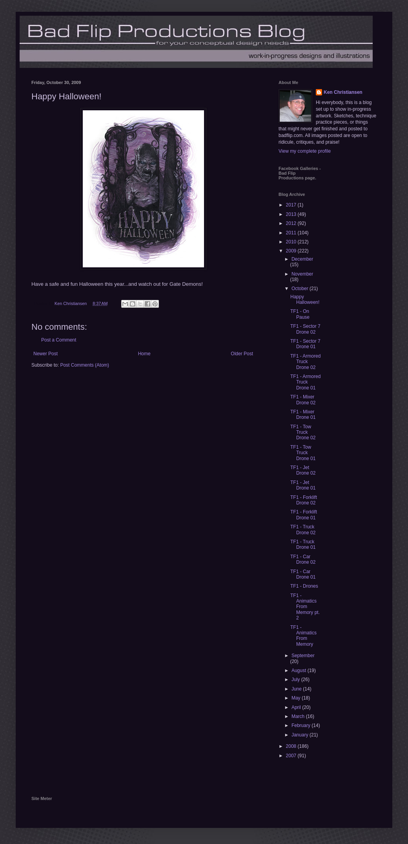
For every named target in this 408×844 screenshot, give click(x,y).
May (296, 698)
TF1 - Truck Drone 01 (302, 544)
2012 (292, 223)
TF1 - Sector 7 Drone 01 (305, 343)
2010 (292, 242)
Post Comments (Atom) (84, 365)
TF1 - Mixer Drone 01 (302, 414)
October (300, 288)
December (302, 259)
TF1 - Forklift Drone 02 (303, 500)
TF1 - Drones (304, 586)
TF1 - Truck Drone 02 (302, 529)
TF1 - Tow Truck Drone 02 (302, 432)
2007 (292, 755)
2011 (292, 233)
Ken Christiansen (343, 92)
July (296, 679)
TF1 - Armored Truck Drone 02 (305, 361)
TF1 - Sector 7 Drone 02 (305, 328)
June (297, 689)
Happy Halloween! (304, 299)
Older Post (242, 353)
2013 (292, 214)
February (301, 725)
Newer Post (45, 353)
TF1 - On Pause (300, 314)
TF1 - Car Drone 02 (302, 559)
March (298, 716)
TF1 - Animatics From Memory (303, 636)
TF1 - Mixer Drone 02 (302, 399)
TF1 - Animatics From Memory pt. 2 (305, 607)
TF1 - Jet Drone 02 (302, 470)
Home (144, 353)
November (302, 274)
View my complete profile (305, 151)
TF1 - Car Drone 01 (302, 574)
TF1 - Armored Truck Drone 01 (305, 382)
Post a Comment (58, 340)
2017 (292, 205)
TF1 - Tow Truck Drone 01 (302, 452)
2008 (292, 746)
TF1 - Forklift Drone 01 (303, 514)
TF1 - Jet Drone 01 (302, 485)
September (303, 655)
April (296, 707)
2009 (292, 251)
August (299, 670)
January (300, 735)
